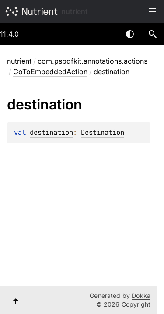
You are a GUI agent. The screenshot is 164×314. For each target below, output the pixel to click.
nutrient (74, 11)
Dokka (141, 295)
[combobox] (107, 34)
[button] (152, 34)
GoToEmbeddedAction (50, 71)
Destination (102, 132)
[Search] (152, 34)
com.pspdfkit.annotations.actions (92, 61)
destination (51, 132)
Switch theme (130, 34)
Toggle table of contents (152, 11)
